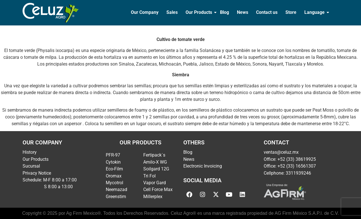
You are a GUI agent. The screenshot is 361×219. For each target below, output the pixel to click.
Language (315, 12)
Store (290, 12)
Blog (224, 12)
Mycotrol (114, 182)
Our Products (199, 12)
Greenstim (116, 196)
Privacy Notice (37, 173)
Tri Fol (149, 176)
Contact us (267, 12)
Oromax (114, 176)
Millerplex (152, 196)
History (30, 152)
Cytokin (113, 162)
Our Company (145, 12)
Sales (172, 12)
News (242, 12)
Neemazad (116, 189)
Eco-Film (114, 169)
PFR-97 (113, 155)
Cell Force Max (158, 189)
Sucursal (31, 166)
